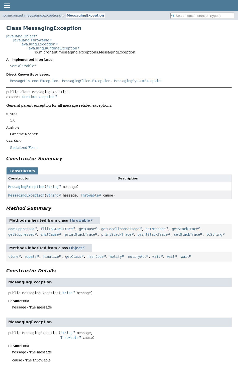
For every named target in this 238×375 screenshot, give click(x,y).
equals (31, 257)
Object (75, 248)
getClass (73, 257)
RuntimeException (38, 97)
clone (13, 257)
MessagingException (85, 15)
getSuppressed (21, 234)
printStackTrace (80, 234)
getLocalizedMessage (120, 229)
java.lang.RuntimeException (52, 48)
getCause (87, 229)
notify (116, 257)
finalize (51, 257)
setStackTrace (187, 234)
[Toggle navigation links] (7, 5)
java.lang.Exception (38, 44)
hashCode (95, 257)
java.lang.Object (20, 36)
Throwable (90, 195)
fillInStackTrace (57, 229)
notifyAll (137, 257)
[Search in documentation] (202, 16)
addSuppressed (21, 229)
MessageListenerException (34, 81)
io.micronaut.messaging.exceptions (32, 15)
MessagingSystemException (138, 81)
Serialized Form (24, 148)
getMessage (156, 229)
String (52, 187)
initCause (50, 234)
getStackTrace (185, 229)
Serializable (22, 66)
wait (156, 257)
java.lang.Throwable (31, 40)
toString (214, 234)
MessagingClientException (86, 81)
